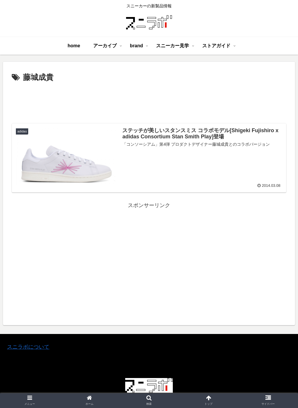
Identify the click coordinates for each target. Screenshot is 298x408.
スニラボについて (28, 347)
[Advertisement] (149, 100)
